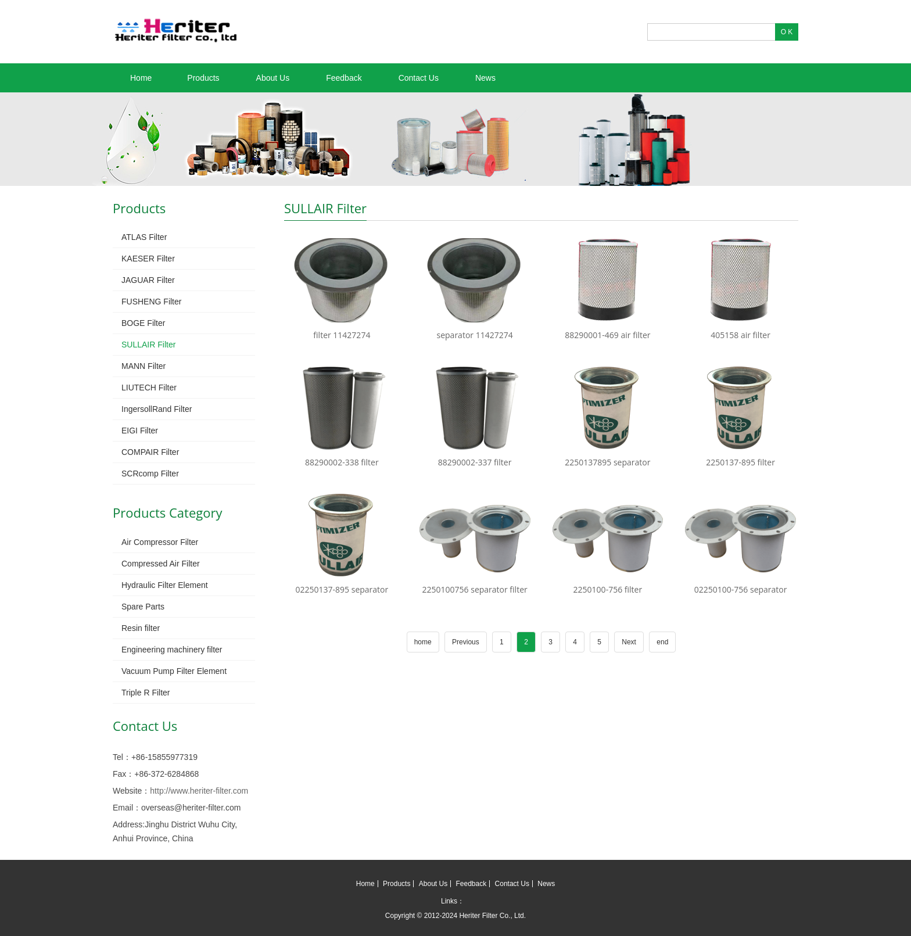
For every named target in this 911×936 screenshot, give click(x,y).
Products (203, 78)
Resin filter (140, 628)
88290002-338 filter (342, 462)
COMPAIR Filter (150, 452)
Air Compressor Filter (159, 542)
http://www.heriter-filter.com (199, 790)
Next (629, 642)
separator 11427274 (475, 334)
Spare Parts (142, 606)
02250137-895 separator (342, 589)
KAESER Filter (148, 258)
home (423, 642)
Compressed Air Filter (160, 563)
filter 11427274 (341, 334)
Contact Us (419, 78)
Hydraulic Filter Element (164, 585)
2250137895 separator (607, 462)
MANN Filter (143, 366)
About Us (273, 78)
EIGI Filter (139, 430)
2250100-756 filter (608, 589)
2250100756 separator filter (475, 589)
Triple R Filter (145, 692)
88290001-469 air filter (607, 334)
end (662, 642)
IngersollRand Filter (156, 409)
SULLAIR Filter (148, 344)
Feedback (343, 78)
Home (141, 78)
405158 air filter (740, 334)
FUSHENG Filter (151, 301)
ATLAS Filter (144, 237)
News (485, 78)
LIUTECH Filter (149, 387)
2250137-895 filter (740, 462)
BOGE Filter (143, 323)
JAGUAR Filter (148, 280)
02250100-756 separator (740, 589)
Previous (465, 642)
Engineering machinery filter (172, 649)
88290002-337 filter (475, 462)
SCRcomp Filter (150, 473)
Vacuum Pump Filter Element (174, 671)
